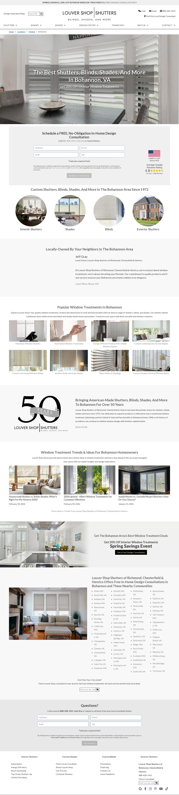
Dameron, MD (100, 668)
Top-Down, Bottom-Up (21, 774)
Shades (36, 25)
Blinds (60, 25)
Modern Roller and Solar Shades (69, 373)
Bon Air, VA (99, 614)
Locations (21, 32)
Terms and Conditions (59, 168)
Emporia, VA (119, 603)
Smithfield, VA (139, 660)
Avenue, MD (99, 603)
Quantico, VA (139, 636)
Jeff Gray (81, 256)
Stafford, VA (158, 598)
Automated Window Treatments (69, 343)
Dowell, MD (119, 591)
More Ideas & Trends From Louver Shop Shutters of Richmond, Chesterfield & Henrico (89, 511)
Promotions (105, 764)
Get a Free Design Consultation (131, 552)
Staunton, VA (158, 602)
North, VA (137, 617)
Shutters (10, 25)
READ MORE (81, 427)
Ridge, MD (138, 644)
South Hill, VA (139, 671)
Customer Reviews (64, 774)
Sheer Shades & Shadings (110, 373)
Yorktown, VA (159, 671)
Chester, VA (99, 648)
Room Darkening (18, 770)
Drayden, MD (120, 595)
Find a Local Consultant (66, 764)
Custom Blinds (109, 756)
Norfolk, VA (138, 613)
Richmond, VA (139, 640)
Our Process (61, 770)
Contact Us (105, 770)
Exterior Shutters (148, 229)
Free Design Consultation (121, 2)
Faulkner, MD (120, 611)
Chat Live (80, 141)
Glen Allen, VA (120, 622)
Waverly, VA (158, 652)
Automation (16, 764)
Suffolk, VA (158, 606)
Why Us (143, 25)
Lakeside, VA (119, 650)
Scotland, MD (139, 656)
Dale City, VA (100, 664)
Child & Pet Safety (19, 777)
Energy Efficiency (19, 767)
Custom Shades (69, 756)
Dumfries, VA (119, 599)
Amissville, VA (100, 595)
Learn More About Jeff (87, 283)
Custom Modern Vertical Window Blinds (151, 373)
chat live (78, 711)
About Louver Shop (64, 767)
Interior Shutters (31, 229)
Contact (168, 25)
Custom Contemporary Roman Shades (151, 343)
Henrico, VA (119, 631)
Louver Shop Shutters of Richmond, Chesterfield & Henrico (115, 260)
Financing (118, 25)
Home (11, 32)
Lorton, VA (118, 654)
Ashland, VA (99, 599)
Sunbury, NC (158, 610)
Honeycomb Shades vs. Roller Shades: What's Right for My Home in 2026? (33, 498)
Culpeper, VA (100, 660)
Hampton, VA (120, 627)
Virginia (32, 32)
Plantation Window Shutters (27, 343)
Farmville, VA (119, 607)
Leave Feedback (107, 774)
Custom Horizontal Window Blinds (27, 373)
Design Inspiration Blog (14, 13)
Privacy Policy (74, 168)
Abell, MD (98, 591)
